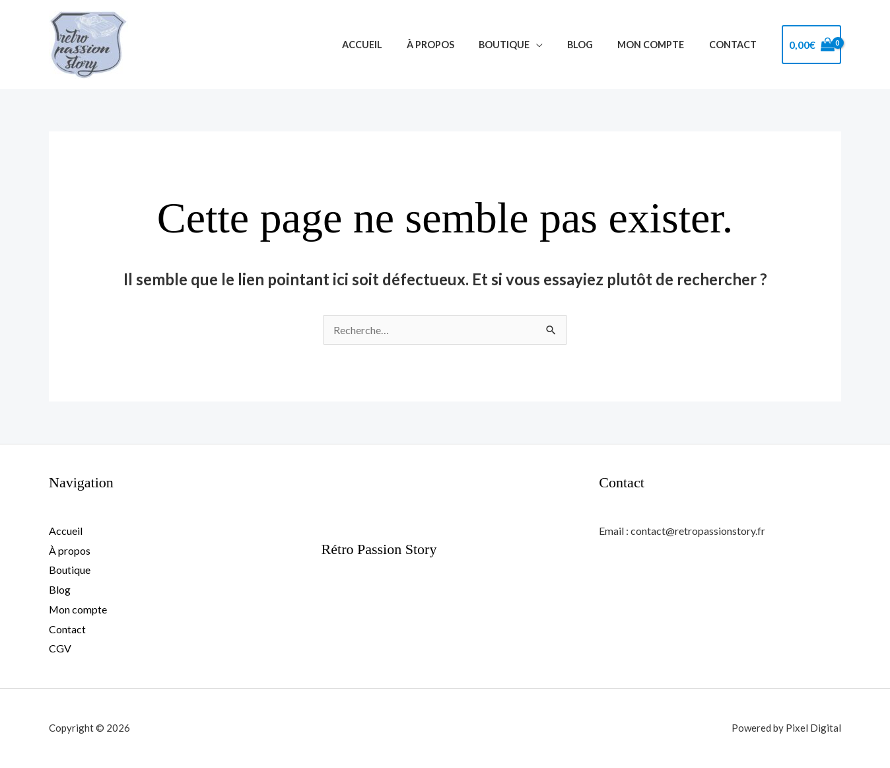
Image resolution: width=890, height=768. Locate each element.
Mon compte (659, 44)
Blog (594, 44)
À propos (455, 44)
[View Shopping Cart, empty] (811, 45)
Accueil (392, 44)
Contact (735, 44)
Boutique (523, 44)
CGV (60, 648)
